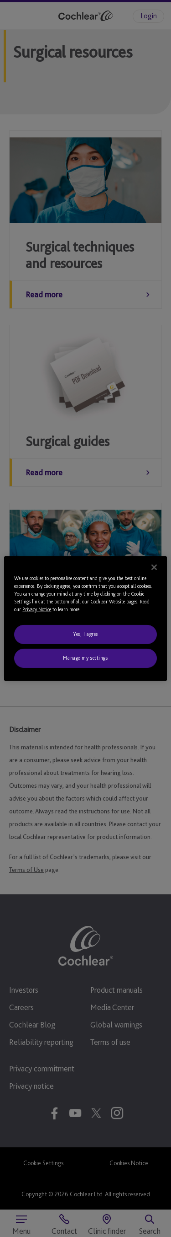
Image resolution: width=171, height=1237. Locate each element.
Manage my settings (85, 658)
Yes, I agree (85, 634)
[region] (85, 618)
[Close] (154, 567)
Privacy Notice (36, 609)
